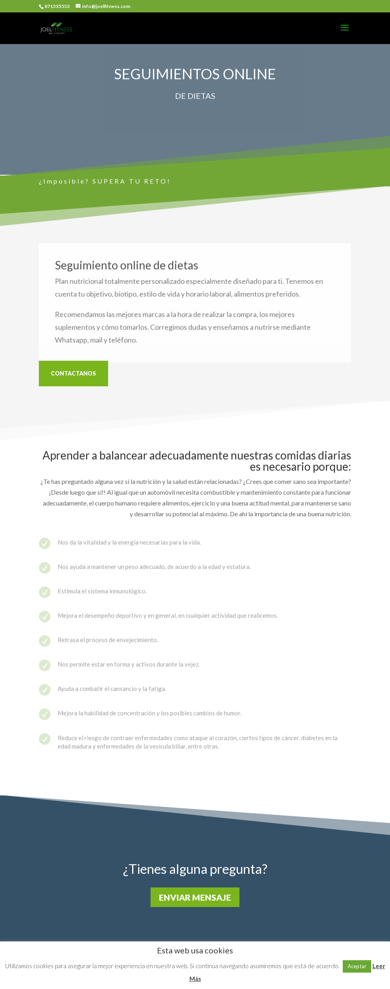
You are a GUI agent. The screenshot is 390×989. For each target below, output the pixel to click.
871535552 (57, 6)
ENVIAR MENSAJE (195, 897)
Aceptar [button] (357, 966)
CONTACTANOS (73, 373)
